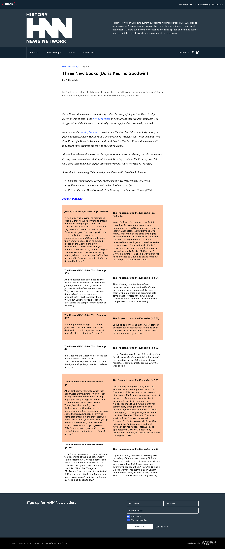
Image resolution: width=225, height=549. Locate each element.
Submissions (89, 52)
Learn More (162, 526)
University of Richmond (212, 4)
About (72, 52)
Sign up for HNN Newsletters (56, 543)
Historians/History (70, 66)
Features (34, 52)
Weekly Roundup (139, 520)
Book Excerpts (54, 52)
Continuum (136, 516)
